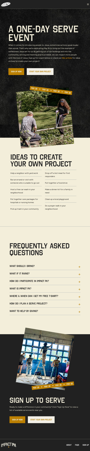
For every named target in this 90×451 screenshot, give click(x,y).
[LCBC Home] (43, 4)
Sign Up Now (16, 71)
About (69, 445)
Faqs (77, 445)
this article (67, 58)
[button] (45, 267)
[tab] (45, 267)
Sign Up (86, 445)
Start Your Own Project (40, 71)
